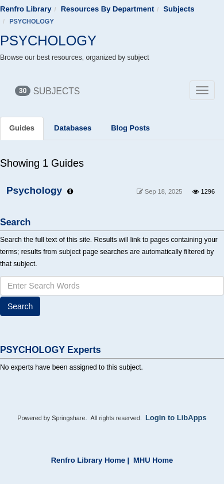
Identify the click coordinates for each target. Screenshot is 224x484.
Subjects (178, 9)
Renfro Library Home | (90, 460)
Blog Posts (130, 128)
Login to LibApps (176, 417)
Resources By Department (108, 9)
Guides (21, 128)
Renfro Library (26, 9)
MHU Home (153, 460)
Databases (72, 128)
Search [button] (20, 306)
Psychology (34, 190)
